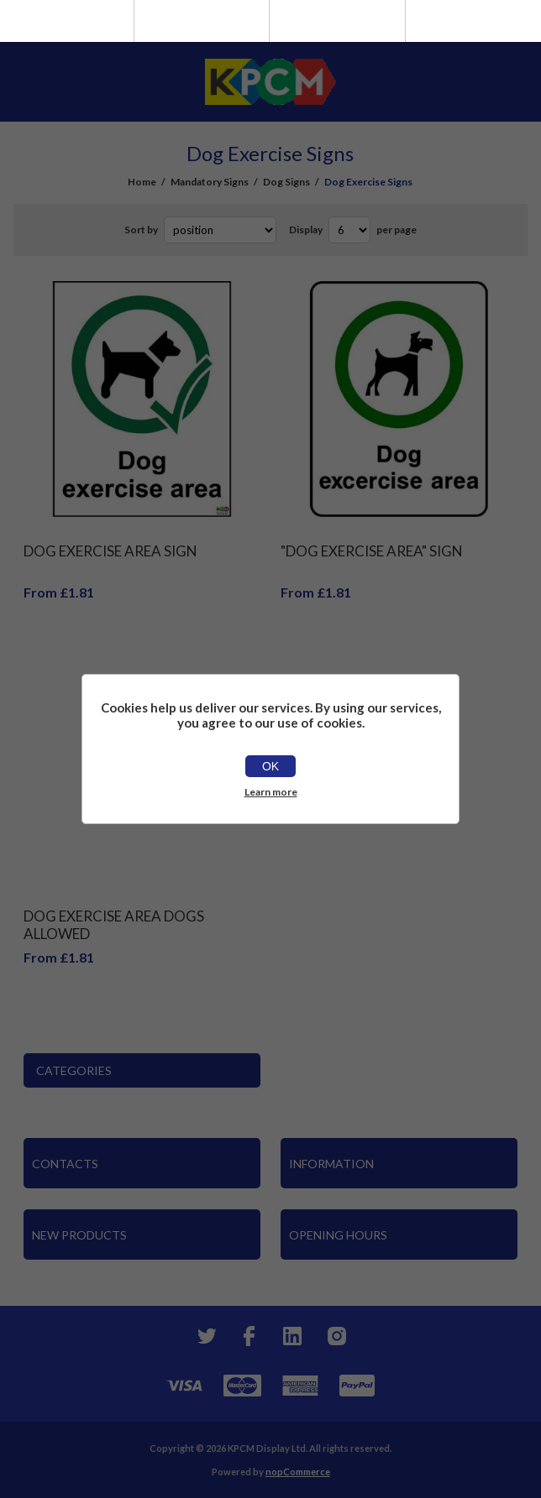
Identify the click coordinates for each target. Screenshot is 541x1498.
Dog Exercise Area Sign (110, 551)
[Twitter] (205, 1336)
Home (142, 181)
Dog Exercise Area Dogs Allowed (114, 924)
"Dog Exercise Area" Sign (372, 551)
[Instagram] (336, 1336)
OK (270, 766)
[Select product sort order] (220, 230)
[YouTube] (292, 1336)
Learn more (270, 792)
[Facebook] (248, 1336)
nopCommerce (297, 1471)
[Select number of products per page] (349, 230)
